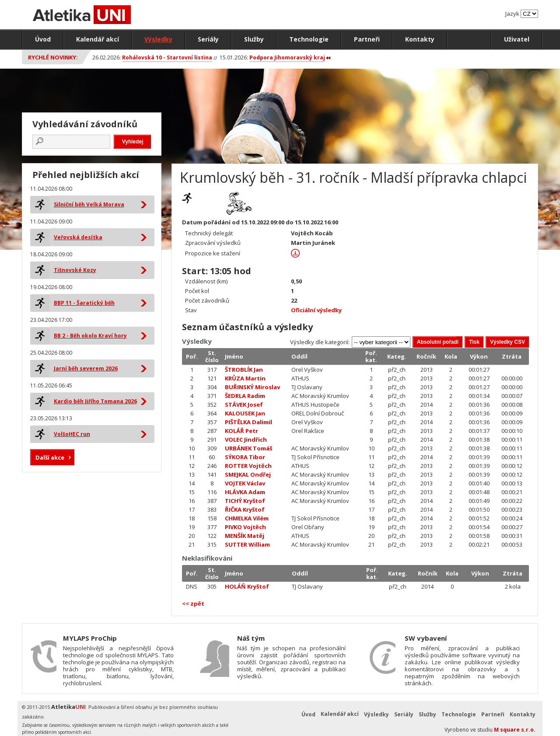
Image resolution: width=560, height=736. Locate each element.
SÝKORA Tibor (245, 457)
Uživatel (516, 39)
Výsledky (158, 39)
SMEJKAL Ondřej (248, 474)
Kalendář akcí (97, 39)
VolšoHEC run (72, 434)
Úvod (43, 39)
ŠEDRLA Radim (245, 396)
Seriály (208, 39)
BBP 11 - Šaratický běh (84, 303)
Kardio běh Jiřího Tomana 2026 (95, 401)
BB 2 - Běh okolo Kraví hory (90, 335)
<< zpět (193, 603)
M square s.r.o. (515, 729)
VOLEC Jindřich (246, 439)
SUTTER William (247, 544)
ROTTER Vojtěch (248, 466)
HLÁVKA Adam (245, 492)
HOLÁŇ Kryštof (247, 586)
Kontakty (419, 39)
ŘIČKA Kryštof (245, 509)
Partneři (367, 39)
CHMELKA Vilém (247, 518)
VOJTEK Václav (245, 483)
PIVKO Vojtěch (245, 527)
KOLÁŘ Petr (241, 431)
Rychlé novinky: (53, 57)
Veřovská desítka (78, 237)
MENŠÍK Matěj (244, 536)
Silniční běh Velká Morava (89, 204)
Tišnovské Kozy (75, 270)
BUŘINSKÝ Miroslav (252, 387)
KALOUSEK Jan (245, 413)
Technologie (309, 39)
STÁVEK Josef (244, 404)
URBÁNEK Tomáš (248, 448)
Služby (254, 39)
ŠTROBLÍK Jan (244, 369)
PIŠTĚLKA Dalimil (248, 422)
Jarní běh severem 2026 (86, 368)
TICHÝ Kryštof (245, 501)
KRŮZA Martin (245, 378)
